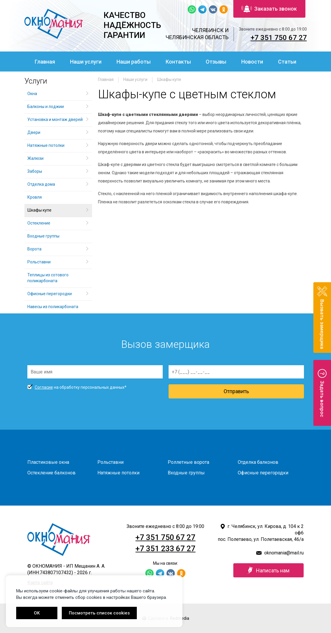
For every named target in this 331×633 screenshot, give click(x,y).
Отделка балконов (258, 462)
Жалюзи (35, 158)
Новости (252, 62)
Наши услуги (86, 62)
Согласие (44, 387)
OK (37, 613)
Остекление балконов (51, 473)
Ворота (34, 249)
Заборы (34, 171)
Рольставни (39, 262)
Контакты (178, 62)
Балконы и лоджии (45, 106)
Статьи (287, 62)
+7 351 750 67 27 (279, 38)
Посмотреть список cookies (99, 613)
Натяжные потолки (45, 145)
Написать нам (268, 570)
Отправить (236, 391)
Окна (32, 93)
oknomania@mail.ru (284, 553)
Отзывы (216, 62)
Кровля (34, 197)
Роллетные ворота (188, 462)
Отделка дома (41, 184)
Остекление (38, 223)
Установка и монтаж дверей (55, 119)
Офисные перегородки (49, 293)
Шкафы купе (169, 79)
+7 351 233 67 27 (165, 548)
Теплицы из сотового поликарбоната (48, 278)
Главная (45, 62)
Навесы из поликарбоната (52, 306)
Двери (33, 132)
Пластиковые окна (48, 462)
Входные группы (43, 236)
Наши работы (134, 62)
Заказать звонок (269, 9)
